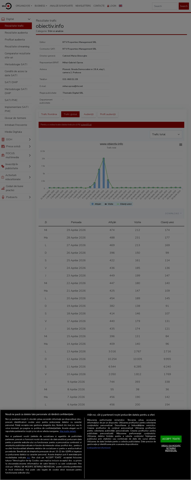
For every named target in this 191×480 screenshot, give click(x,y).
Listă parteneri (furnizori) (99, 447)
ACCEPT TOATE (171, 438)
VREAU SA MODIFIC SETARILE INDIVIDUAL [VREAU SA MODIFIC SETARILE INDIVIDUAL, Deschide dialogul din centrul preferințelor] (171, 448)
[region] (95, 445)
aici (28, 457)
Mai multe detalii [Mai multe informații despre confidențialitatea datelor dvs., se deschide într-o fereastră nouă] (68, 431)
